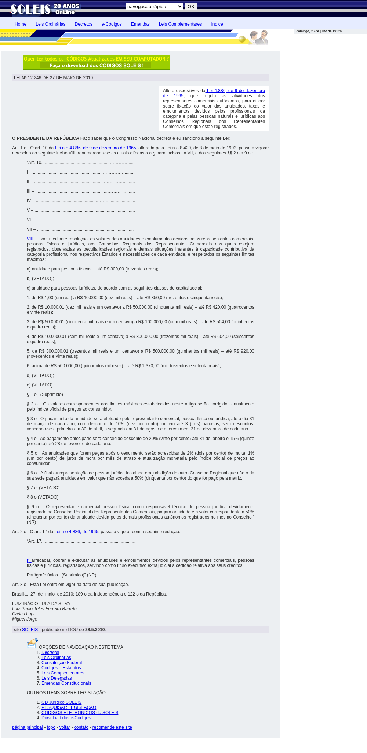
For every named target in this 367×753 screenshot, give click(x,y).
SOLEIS (30, 629)
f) (29, 560)
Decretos (83, 24)
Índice (217, 24)
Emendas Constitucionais (66, 683)
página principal (27, 727)
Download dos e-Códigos (66, 717)
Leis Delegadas (56, 678)
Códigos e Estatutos (61, 667)
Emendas (140, 24)
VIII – (33, 238)
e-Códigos (112, 24)
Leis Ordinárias (50, 24)
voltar (64, 727)
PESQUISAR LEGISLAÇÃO (68, 707)
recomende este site (112, 727)
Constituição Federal (61, 662)
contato (81, 727)
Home (20, 24)
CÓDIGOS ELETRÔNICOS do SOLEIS (79, 712)
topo (51, 727)
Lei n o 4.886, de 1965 (76, 531)
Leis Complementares (180, 24)
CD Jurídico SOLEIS (61, 702)
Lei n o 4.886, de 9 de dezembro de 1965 (95, 147)
